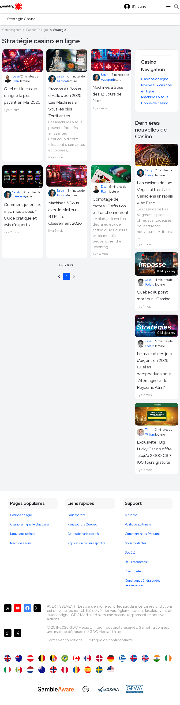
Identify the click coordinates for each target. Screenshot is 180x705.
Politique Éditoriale (138, 524)
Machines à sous (154, 97)
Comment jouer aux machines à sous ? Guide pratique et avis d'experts (22, 214)
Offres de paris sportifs (83, 534)
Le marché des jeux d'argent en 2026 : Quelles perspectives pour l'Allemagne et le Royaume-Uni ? (155, 370)
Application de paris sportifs (86, 543)
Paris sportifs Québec (82, 524)
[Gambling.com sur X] (7, 614)
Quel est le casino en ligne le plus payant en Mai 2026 (22, 95)
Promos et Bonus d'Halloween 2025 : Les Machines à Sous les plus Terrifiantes (65, 102)
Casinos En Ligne (37, 30)
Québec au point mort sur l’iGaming (153, 295)
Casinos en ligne (155, 79)
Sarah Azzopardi (57, 78)
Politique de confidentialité (110, 640)
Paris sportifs (76, 515)
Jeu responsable (136, 562)
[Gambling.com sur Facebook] (27, 614)
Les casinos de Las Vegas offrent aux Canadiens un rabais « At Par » (155, 193)
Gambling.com (11, 30)
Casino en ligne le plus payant (30, 524)
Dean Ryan (12, 78)
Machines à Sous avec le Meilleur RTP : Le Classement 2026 (65, 213)
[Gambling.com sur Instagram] (37, 614)
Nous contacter (135, 543)
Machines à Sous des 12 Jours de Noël (108, 93)
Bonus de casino (155, 103)
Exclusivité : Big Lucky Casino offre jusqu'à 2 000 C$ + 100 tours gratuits (154, 452)
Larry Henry (145, 172)
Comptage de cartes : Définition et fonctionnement (111, 205)
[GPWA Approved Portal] (134, 689)
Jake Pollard (145, 282)
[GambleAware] (56, 689)
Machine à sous (20, 543)
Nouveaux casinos (22, 534)
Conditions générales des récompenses (142, 583)
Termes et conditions (65, 640)
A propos (131, 515)
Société (130, 552)
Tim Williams (146, 432)
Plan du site (133, 571)
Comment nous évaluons (142, 534)
